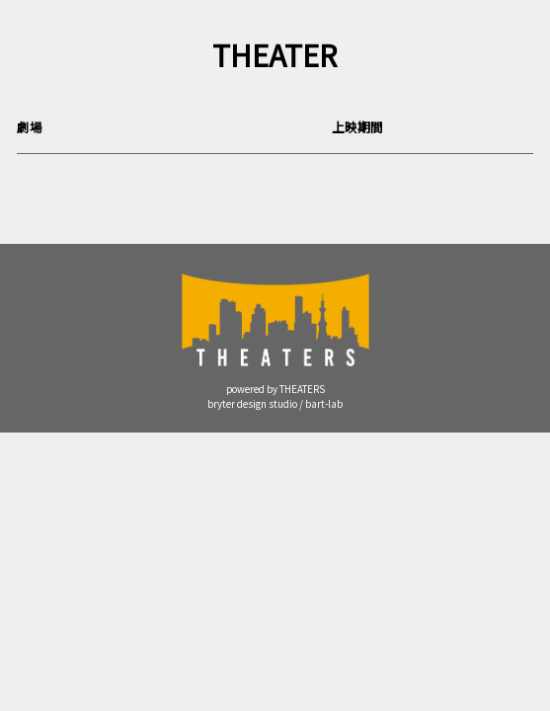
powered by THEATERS (275, 389)
